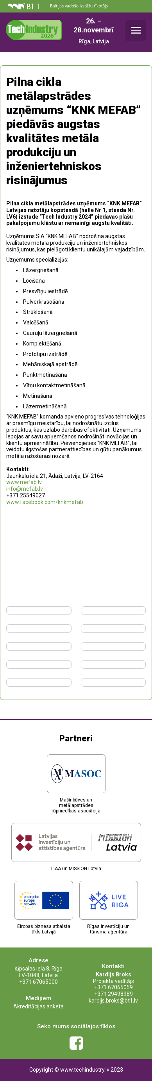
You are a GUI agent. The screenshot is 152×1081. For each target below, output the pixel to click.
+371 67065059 (113, 987)
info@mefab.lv (24, 489)
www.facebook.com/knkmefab (44, 502)
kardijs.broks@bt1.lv (113, 1000)
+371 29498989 (113, 994)
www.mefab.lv (24, 482)
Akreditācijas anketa (38, 1006)
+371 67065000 (38, 982)
